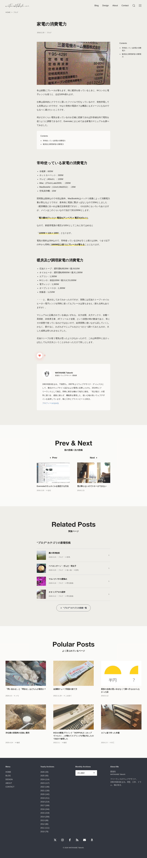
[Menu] (133, 5)
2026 (42, 772)
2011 (42, 828)
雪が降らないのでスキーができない (92, 492)
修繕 (18, 748)
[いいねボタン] (39, 355)
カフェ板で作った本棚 (110, 738)
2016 (42, 809)
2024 (42, 779)
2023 (42, 783)
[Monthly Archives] (86, 773)
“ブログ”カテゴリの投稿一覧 (75, 608)
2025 (42, 776)
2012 (42, 824)
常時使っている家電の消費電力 (54, 141)
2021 (42, 791)
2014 (42, 817)
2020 (42, 794)
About (115, 5)
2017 (42, 805)
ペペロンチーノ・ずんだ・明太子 (62, 566)
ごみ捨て (68, 701)
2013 (42, 820)
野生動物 (70, 583)
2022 (42, 787)
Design (105, 5)
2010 (42, 831)
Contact (125, 5)
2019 (42, 798)
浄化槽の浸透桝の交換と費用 (17, 738)
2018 (42, 802)
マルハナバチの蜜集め (58, 579)
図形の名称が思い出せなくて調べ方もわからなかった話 (120, 696)
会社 (49, 496)
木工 (112, 748)
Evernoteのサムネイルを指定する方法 (53, 492)
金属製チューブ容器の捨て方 (65, 694)
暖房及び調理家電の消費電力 (53, 144)
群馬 (68, 557)
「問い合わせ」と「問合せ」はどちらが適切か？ (26, 694)
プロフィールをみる (50, 403)
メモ (17, 701)
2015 (42, 813)
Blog (97, 5)
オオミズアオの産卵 (57, 592)
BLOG (8, 776)
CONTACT (10, 787)
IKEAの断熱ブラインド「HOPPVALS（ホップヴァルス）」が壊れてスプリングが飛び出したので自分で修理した (73, 741)
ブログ (49, 32)
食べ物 (69, 570)
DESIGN (9, 779)
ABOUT (9, 783)
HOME (8, 772)
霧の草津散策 (54, 553)
